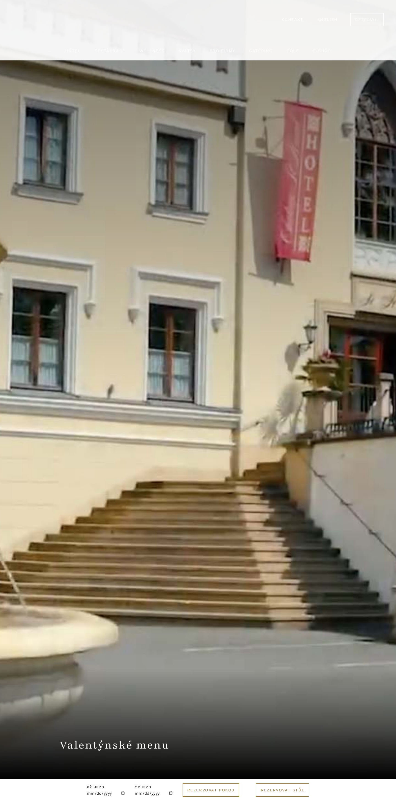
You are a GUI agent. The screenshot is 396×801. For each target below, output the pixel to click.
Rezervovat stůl (282, 790)
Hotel (73, 51)
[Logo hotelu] (198, 23)
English (327, 19)
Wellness (152, 51)
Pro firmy (222, 51)
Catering (261, 51)
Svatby (187, 51)
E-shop (322, 51)
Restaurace (110, 51)
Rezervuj (367, 20)
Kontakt (292, 19)
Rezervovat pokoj (211, 790)
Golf (293, 51)
